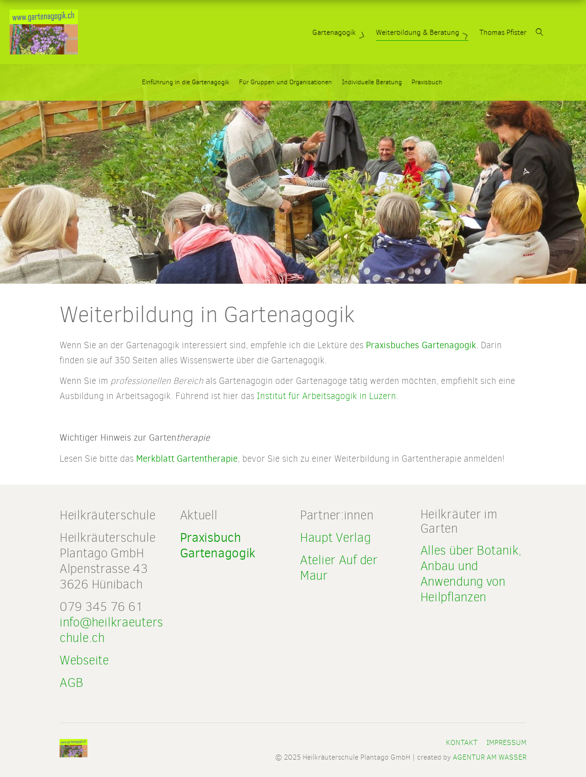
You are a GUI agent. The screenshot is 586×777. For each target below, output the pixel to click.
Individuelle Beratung (372, 82)
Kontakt (461, 742)
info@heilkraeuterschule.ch (111, 630)
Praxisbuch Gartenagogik (218, 545)
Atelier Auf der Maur (339, 567)
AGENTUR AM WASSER (489, 757)
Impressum (506, 742)
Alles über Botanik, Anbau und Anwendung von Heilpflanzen (471, 573)
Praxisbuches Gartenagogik (421, 345)
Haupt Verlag (335, 537)
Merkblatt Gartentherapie (187, 459)
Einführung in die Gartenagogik (185, 82)
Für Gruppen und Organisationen (285, 82)
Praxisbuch (427, 82)
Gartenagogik (366, 32)
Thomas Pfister (529, 32)
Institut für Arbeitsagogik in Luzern (326, 396)
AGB (71, 682)
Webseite (84, 660)
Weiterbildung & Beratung (449, 32)
